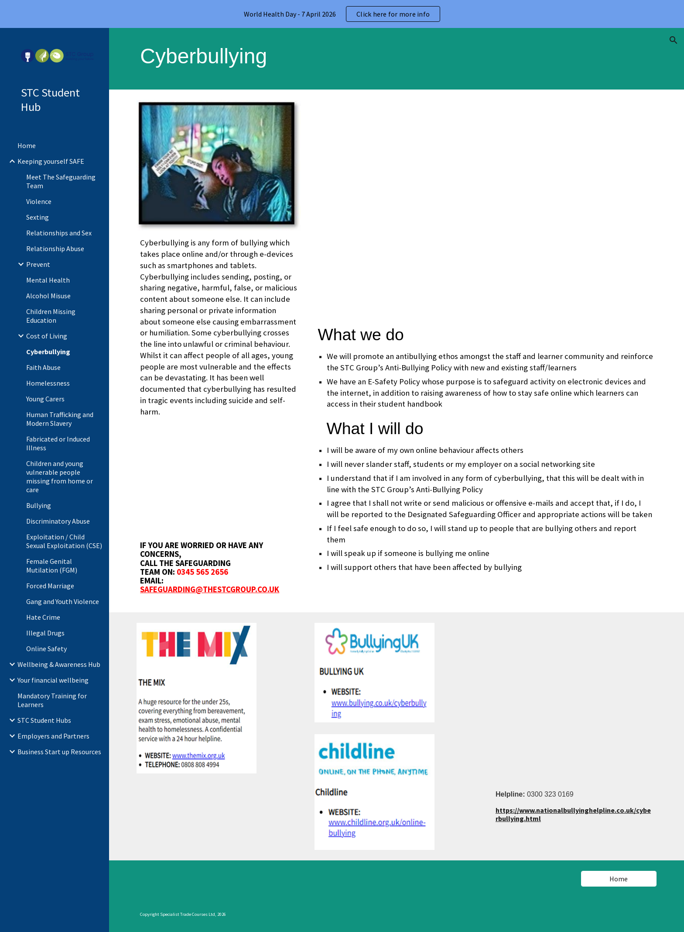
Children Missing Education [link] (50, 315)
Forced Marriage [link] (50, 585)
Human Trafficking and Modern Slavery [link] (59, 419)
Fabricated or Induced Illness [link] (58, 443)
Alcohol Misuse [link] (48, 295)
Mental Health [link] (48, 280)
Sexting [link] (37, 217)
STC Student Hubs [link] (44, 720)
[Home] (618, 878)
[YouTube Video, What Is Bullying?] (219, 479)
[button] (673, 40)
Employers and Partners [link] (53, 736)
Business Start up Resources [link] (59, 751)
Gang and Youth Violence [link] (62, 601)
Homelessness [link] (48, 383)
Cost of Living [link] (46, 335)
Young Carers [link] (45, 398)
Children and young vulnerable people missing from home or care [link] (59, 476)
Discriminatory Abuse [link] (58, 521)
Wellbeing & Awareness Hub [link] (58, 664)
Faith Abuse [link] (43, 367)
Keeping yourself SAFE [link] (50, 161)
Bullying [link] (38, 505)
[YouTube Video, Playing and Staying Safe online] (486, 209)
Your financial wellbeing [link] (53, 680)
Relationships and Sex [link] (59, 232)
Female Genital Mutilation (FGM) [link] (51, 565)
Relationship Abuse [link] (55, 248)
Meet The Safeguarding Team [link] (61, 181)
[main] (396, 58)
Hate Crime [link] (43, 617)
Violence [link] (38, 201)
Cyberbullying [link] (48, 351)
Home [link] (26, 145)
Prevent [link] (38, 264)
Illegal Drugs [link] (45, 632)
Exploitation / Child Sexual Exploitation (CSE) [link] (64, 541)
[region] (342, 14)
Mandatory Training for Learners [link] (52, 700)
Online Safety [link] (46, 648)
